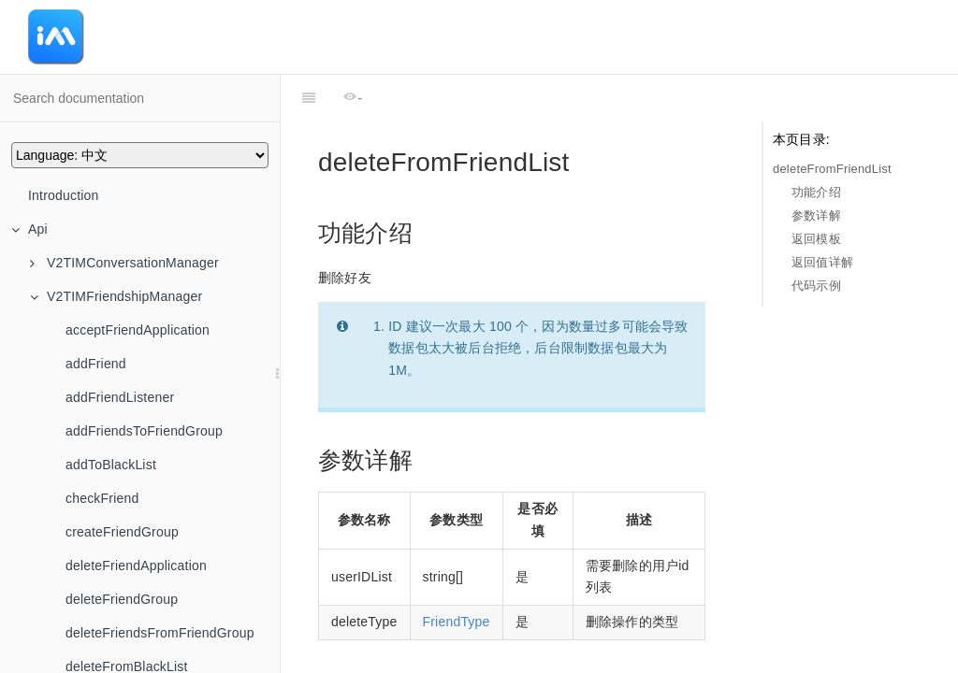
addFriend (95, 363)
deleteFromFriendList (832, 169)
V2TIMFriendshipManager (116, 296)
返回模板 (816, 239)
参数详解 (816, 215)
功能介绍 (816, 192)
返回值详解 (822, 262)
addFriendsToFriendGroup (144, 430)
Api (29, 229)
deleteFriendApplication (136, 565)
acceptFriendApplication (137, 329)
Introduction (63, 195)
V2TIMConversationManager (124, 262)
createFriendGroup (122, 531)
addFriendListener (119, 397)
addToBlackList (110, 464)
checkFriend (101, 498)
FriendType (456, 574)
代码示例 (816, 286)
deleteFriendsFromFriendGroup (159, 632)
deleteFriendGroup (121, 599)
